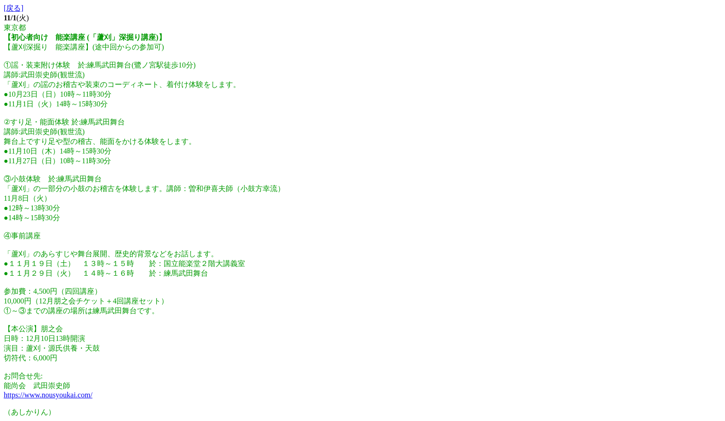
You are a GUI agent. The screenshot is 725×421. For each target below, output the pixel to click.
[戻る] (14, 8)
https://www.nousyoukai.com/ (48, 395)
